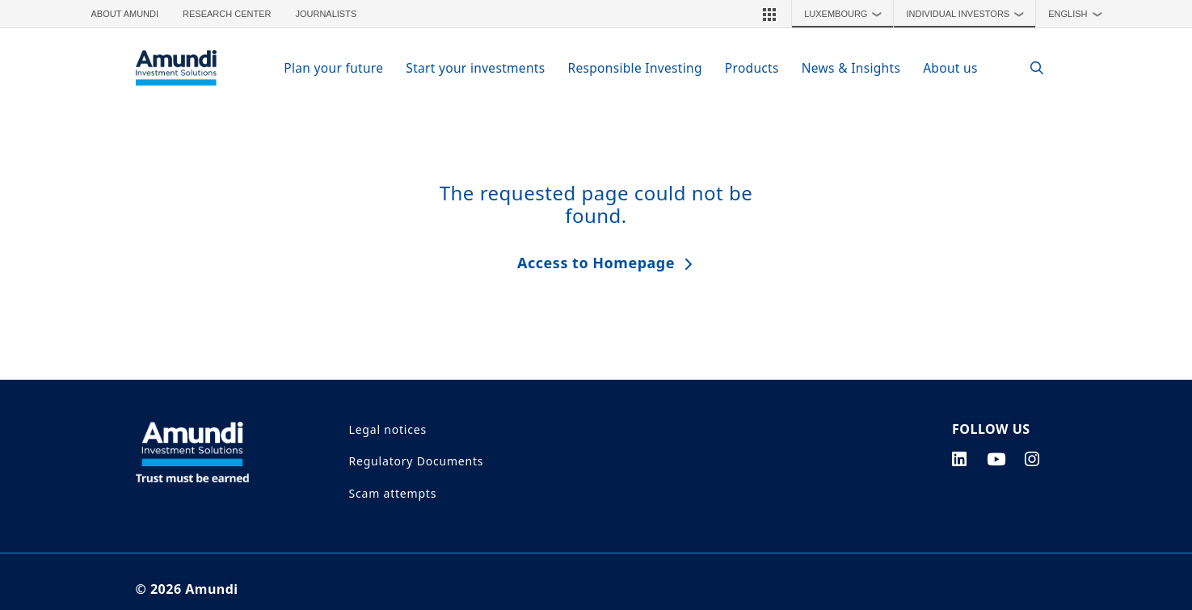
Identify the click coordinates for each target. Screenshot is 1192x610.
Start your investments (475, 68)
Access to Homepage (596, 262)
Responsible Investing (634, 68)
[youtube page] (996, 459)
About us (950, 68)
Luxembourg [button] (847, 14)
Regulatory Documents (416, 461)
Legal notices (388, 429)
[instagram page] (1032, 459)
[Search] (1029, 68)
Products (752, 68)
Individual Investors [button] (968, 14)
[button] (769, 13)
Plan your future (333, 68)
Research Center (227, 14)
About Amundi (125, 14)
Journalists (325, 14)
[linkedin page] (959, 459)
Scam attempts (393, 493)
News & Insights (851, 68)
